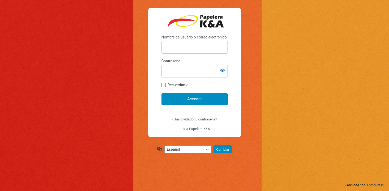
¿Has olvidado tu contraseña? (194, 119)
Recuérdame (178, 85)
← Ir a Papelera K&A (194, 129)
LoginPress (375, 185)
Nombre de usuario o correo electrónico (194, 37)
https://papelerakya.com (196, 21)
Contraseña (171, 61)
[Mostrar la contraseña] (222, 70)
